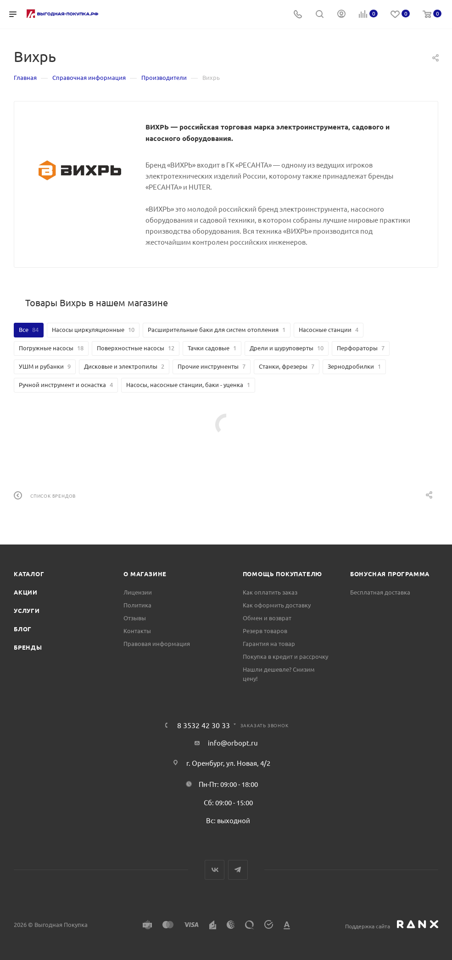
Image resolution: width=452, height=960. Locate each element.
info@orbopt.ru (233, 742)
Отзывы (134, 618)
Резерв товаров (265, 630)
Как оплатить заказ (270, 592)
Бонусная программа (390, 574)
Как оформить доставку (277, 605)
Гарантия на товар (269, 643)
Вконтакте (214, 870)
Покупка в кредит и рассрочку (285, 656)
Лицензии (137, 592)
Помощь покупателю (283, 574)
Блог (23, 629)
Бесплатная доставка (380, 592)
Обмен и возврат (267, 618)
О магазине (145, 574)
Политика (137, 605)
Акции (26, 592)
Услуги (27, 610)
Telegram (238, 870)
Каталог (29, 574)
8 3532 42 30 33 (203, 725)
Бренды (28, 647)
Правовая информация (156, 643)
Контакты (137, 630)
